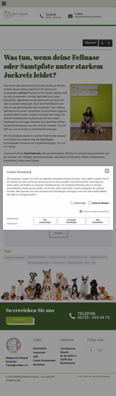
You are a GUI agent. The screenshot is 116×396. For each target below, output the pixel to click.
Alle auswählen (97, 221)
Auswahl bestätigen (71, 221)
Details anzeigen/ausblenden (96, 211)
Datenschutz (13, 218)
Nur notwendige (45, 221)
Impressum (12, 223)
